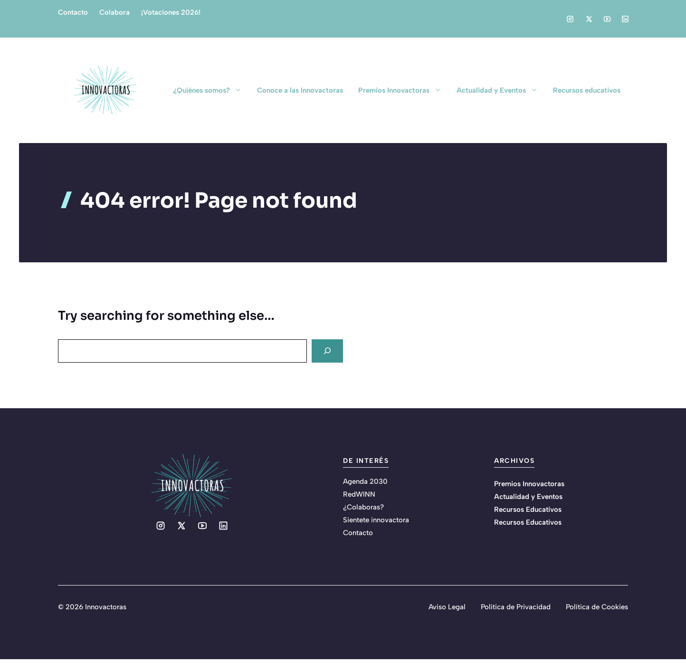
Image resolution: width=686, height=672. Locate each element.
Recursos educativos (586, 90)
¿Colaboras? (363, 507)
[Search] (327, 351)
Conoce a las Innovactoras (300, 90)
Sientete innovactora (376, 520)
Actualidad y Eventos (501, 90)
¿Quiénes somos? (211, 90)
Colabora (114, 12)
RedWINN (359, 494)
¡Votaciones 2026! (170, 12)
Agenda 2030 (365, 481)
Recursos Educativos (528, 509)
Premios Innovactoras (403, 90)
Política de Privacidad (516, 607)
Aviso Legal (447, 607)
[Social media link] (570, 19)
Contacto (73, 12)
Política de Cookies (597, 607)
